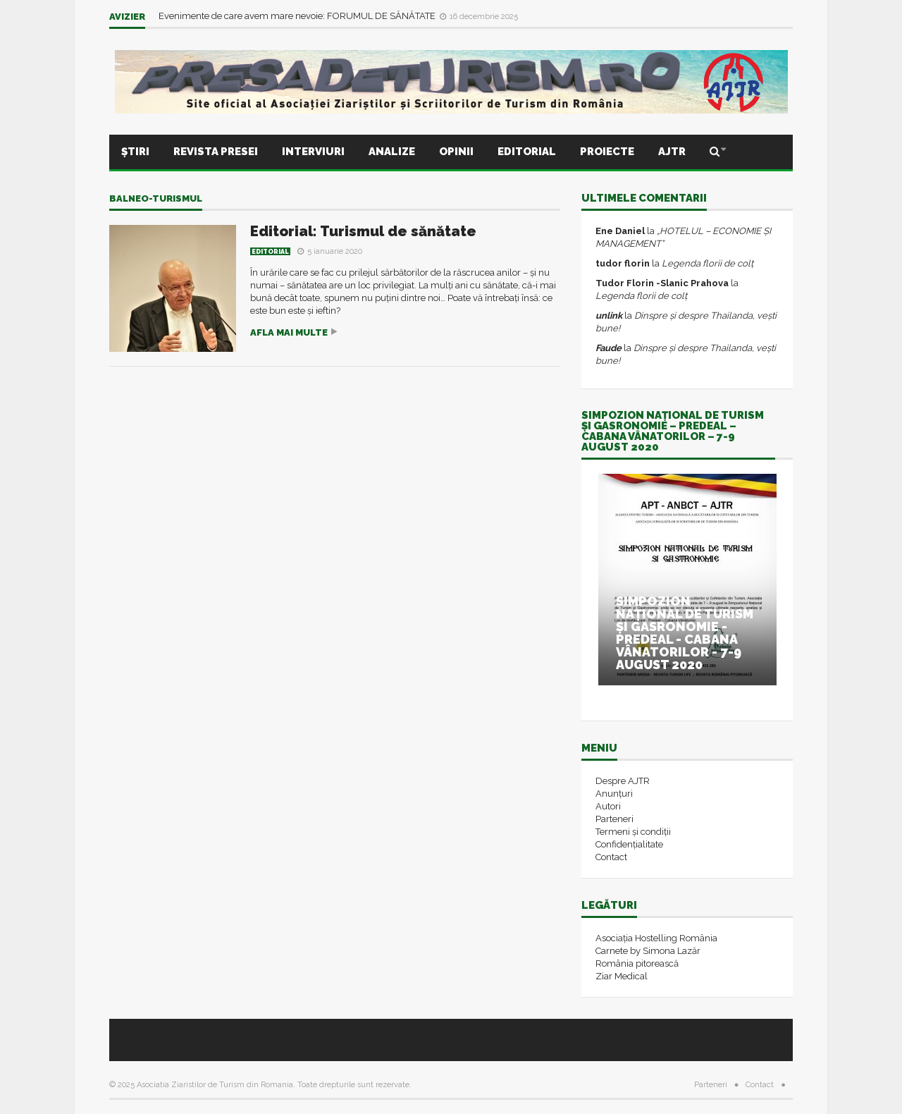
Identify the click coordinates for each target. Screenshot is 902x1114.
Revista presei (215, 151)
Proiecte (607, 151)
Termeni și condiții (633, 831)
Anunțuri (614, 793)
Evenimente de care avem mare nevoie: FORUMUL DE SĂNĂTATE (298, 16)
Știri (135, 151)
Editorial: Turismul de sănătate (363, 231)
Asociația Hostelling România (656, 938)
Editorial (527, 151)
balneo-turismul (155, 198)
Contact (611, 857)
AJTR (672, 151)
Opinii (456, 151)
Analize (392, 151)
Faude (608, 348)
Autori (608, 806)
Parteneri (614, 819)
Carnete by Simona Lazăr (647, 950)
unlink (608, 315)
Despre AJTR (622, 781)
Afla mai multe (289, 332)
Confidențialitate (629, 844)
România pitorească (637, 963)
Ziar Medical (621, 976)
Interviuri (313, 151)
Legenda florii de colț (707, 263)
